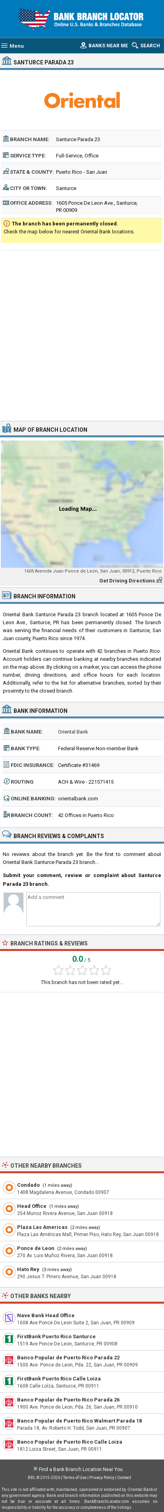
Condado (28, 1185)
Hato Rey (28, 1269)
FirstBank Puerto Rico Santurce (56, 1336)
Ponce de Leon (35, 1248)
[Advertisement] (82, 334)
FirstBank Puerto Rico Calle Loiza (59, 1379)
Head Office (31, 1206)
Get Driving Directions (127, 581)
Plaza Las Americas (42, 1227)
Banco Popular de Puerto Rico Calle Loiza (69, 1442)
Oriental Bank (73, 732)
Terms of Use (75, 1477)
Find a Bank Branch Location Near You (81, 1469)
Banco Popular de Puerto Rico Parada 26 (68, 1400)
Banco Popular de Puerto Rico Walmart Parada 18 (79, 1421)
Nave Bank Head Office (46, 1315)
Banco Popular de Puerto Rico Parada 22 (68, 1358)
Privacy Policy (101, 1477)
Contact (124, 1477)
